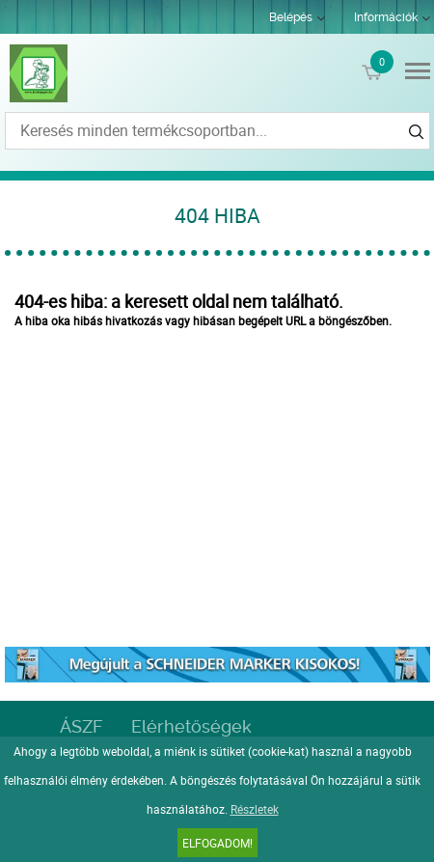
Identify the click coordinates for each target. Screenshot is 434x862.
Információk (386, 17)
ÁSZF (81, 726)
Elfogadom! (217, 842)
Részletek (255, 809)
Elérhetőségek (191, 726)
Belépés (290, 17)
